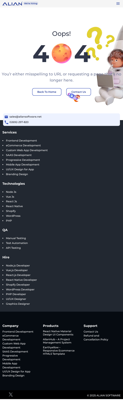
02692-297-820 (19, 122)
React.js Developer (18, 275)
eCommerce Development (23, 145)
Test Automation (17, 243)
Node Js (11, 191)
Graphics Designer (18, 303)
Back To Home (46, 91)
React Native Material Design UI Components (58, 333)
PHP (9, 220)
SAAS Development (19, 155)
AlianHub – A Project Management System (57, 341)
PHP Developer (16, 294)
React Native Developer (21, 279)
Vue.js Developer (17, 270)
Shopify (11, 211)
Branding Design (17, 174)
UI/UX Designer (16, 299)
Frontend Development (21, 140)
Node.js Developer (18, 265)
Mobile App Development (22, 164)
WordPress (13, 215)
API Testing (13, 247)
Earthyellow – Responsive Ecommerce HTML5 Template (59, 350)
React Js (11, 201)
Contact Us (78, 91)
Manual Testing (16, 238)
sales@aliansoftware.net (25, 116)
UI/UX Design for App (20, 169)
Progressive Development (23, 159)
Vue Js (10, 196)
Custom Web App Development (27, 150)
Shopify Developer (18, 284)
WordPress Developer (20, 289)
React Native (14, 206)
